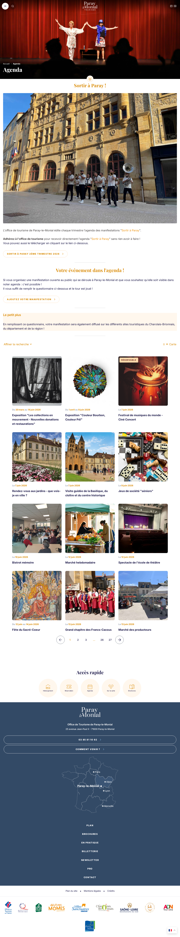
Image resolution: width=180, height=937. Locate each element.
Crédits (111, 891)
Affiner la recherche (18, 344)
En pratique (90, 842)
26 (102, 639)
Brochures (90, 834)
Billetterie (90, 851)
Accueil (6, 64)
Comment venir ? (90, 749)
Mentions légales (92, 891)
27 (110, 639)
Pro (90, 868)
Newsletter (90, 860)
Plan (89, 825)
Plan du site (71, 891)
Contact (90, 877)
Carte (171, 344)
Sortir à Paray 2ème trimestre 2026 (35, 253)
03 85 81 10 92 (90, 739)
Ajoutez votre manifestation (31, 299)
